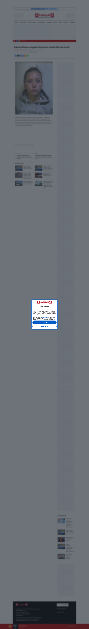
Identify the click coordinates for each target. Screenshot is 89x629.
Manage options (44, 326)
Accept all (44, 322)
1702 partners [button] (40, 310)
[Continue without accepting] (44, 308)
